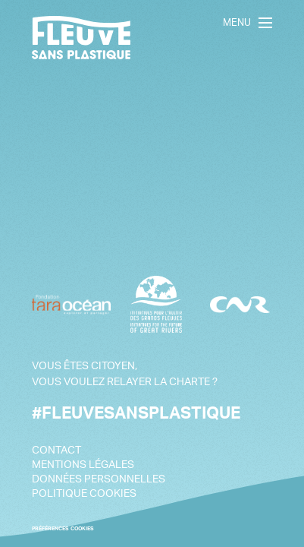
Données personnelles (98, 478)
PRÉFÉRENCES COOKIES (63, 528)
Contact (56, 449)
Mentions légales (83, 463)
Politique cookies (84, 492)
